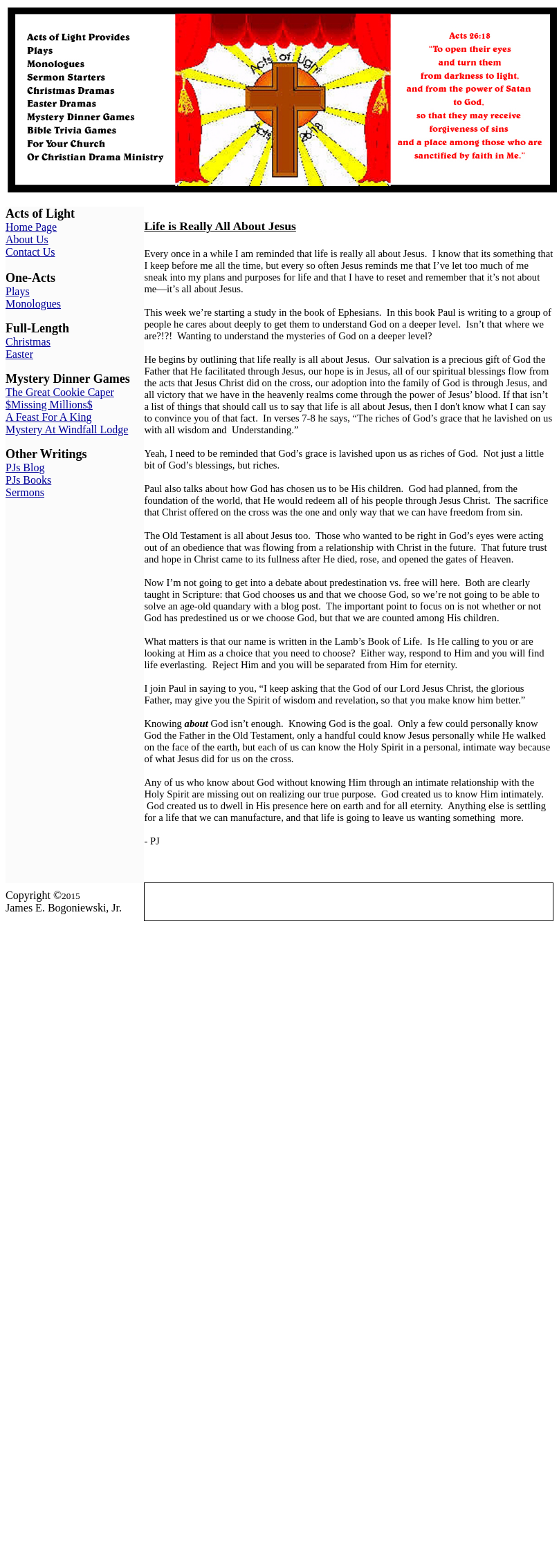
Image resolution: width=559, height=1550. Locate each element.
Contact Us (30, 252)
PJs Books (28, 480)
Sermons (25, 492)
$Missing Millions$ (49, 404)
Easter (19, 354)
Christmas (28, 342)
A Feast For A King (48, 417)
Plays (18, 291)
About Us (27, 239)
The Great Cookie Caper (60, 392)
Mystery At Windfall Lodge (67, 429)
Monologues (33, 304)
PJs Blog (25, 467)
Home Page (31, 227)
